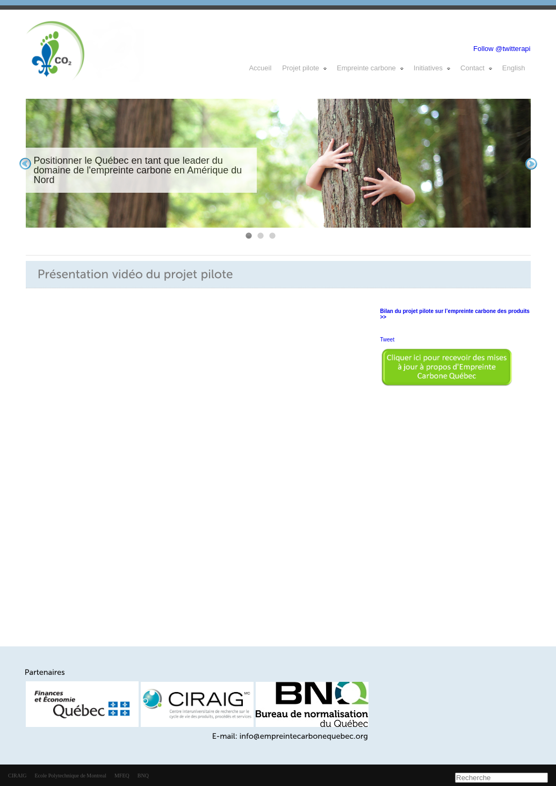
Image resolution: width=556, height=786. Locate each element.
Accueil (260, 68)
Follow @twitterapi (501, 49)
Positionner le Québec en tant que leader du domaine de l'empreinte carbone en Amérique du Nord (138, 170)
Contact (476, 68)
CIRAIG (17, 775)
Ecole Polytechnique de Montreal (70, 775)
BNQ (143, 775)
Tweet (387, 340)
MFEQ (121, 775)
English (513, 68)
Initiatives (432, 68)
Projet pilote (305, 68)
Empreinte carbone (371, 68)
